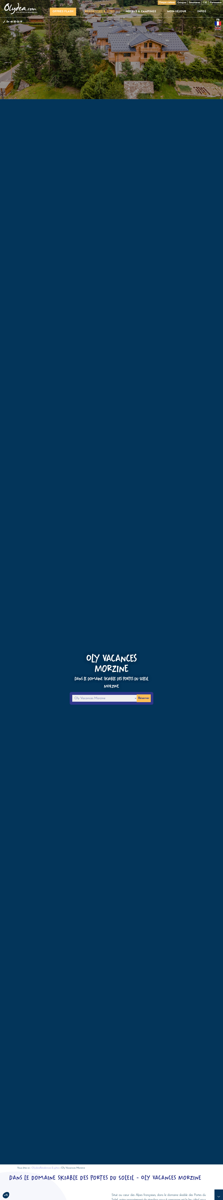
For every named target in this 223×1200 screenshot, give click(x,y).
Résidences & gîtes (49, 1167)
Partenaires (216, 2)
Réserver (143, 698)
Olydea (36, 1167)
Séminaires (194, 2)
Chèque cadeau (167, 2)
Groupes (181, 2)
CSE (205, 2)
